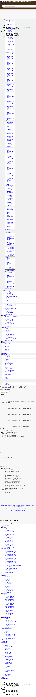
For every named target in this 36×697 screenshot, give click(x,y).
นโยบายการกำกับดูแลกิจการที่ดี (11, 474)
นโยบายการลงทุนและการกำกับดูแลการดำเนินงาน (15, 485)
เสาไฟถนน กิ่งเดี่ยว (10, 223)
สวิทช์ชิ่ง (6, 375)
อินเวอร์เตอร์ (7, 356)
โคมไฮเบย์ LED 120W (9, 586)
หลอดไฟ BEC (9, 48)
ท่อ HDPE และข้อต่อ (9, 378)
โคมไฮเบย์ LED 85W (9, 589)
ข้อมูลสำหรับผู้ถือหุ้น (6, 468)
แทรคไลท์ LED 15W (9, 659)
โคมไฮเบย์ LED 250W (9, 578)
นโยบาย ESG (7, 491)
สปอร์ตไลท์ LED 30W (9, 613)
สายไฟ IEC (7, 352)
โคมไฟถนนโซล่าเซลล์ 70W (10, 555)
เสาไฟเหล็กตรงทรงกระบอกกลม (11, 296)
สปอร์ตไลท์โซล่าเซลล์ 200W (10, 620)
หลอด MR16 (9, 31)
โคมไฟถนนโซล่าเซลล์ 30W (10, 561)
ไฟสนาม (3, 341)
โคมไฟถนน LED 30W (9, 544)
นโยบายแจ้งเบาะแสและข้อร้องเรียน (12, 482)
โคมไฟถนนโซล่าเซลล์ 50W (10, 558)
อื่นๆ (3, 358)
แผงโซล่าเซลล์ (7, 355)
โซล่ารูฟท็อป (4, 354)
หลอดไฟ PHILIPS (10, 44)
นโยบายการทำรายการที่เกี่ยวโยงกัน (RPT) (13, 481)
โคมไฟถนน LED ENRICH (10, 316)
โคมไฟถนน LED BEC (9, 320)
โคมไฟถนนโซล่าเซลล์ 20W (10, 562)
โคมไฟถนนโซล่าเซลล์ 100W (10, 552)
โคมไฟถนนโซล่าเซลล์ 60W (10, 557)
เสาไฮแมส (9, 218)
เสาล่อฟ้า (8, 227)
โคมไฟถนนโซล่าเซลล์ (9, 120)
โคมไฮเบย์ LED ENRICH (9, 304)
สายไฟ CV (7, 347)
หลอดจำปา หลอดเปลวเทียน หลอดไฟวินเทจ (10, 34)
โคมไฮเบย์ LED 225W (9, 579)
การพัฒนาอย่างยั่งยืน (6, 489)
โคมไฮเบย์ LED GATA (9, 312)
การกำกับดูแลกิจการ (6, 472)
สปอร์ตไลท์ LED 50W (9, 611)
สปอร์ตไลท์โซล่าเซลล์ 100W (10, 623)
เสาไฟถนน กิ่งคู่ (10, 222)
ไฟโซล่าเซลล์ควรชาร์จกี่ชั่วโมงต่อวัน (9, 435)
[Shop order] (5, 391)
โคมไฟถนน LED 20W (9, 545)
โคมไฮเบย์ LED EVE (9, 309)
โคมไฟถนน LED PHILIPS (10, 318)
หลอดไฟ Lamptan (10, 50)
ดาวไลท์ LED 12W (10, 248)
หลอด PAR (9, 30)
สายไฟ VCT (7, 345)
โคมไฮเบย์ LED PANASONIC (10, 308)
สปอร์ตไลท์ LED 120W (9, 607)
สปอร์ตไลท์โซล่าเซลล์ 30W (10, 625)
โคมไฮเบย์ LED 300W (9, 576)
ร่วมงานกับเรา (7, 384)
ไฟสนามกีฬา (7, 229)
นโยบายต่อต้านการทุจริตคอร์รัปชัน (12, 479)
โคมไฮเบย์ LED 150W (9, 583)
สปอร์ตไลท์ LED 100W (9, 609)
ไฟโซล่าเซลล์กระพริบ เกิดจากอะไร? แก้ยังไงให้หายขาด (13, 436)
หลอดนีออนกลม (10, 41)
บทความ (4, 379)
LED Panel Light (8, 364)
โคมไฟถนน (4, 315)
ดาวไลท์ (6, 245)
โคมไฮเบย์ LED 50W (9, 592)
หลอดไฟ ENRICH (10, 42)
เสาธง (6, 301)
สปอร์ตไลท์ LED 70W (9, 610)
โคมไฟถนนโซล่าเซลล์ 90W (10, 554)
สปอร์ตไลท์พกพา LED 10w (10, 638)
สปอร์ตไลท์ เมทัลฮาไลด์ (9, 340)
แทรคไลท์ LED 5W (10, 268)
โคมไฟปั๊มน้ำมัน (8, 362)
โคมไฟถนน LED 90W (9, 538)
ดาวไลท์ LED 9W (10, 250)
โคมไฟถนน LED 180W (9, 533)
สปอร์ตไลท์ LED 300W (9, 600)
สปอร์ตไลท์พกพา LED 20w (10, 637)
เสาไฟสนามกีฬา (10, 216)
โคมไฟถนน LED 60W (9, 541)
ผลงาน (3, 380)
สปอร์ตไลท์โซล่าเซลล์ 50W (10, 624)
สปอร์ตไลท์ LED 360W (9, 597)
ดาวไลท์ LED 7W (10, 251)
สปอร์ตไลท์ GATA (8, 335)
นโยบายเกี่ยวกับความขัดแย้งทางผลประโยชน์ (13, 478)
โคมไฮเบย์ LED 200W (9, 580)
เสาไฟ (3, 564)
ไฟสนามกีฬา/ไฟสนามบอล (10, 594)
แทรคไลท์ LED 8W (10, 265)
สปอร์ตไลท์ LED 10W (9, 616)
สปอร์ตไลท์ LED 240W (9, 603)
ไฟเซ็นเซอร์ (7, 366)
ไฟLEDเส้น (4, 353)
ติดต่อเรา (4, 381)
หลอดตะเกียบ (9, 37)
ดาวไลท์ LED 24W (10, 247)
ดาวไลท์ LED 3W (10, 255)
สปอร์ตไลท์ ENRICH (9, 328)
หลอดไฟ (2, 505)
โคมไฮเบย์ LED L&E (9, 311)
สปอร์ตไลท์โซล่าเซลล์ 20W (10, 627)
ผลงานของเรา (5, 678)
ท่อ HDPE (7, 673)
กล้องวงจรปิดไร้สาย (8, 674)
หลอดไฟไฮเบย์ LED (11, 28)
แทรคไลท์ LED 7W (10, 267)
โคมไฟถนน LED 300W (9, 528)
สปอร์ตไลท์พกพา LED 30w (10, 635)
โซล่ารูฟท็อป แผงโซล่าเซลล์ (7, 628)
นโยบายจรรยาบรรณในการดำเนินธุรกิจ (12, 475)
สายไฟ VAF (7, 349)
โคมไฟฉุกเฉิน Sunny (9, 371)
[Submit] (2, 526)
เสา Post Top (9, 208)
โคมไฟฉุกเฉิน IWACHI (9, 370)
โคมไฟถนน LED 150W (9, 534)
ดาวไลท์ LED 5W (10, 254)
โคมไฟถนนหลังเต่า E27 (9, 323)
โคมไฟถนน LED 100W (9, 537)
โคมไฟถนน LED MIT (9, 326)
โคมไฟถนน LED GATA (9, 322)
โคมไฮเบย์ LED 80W (9, 590)
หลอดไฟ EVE (9, 49)
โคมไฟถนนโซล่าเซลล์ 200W (10, 551)
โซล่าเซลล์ (16, 510)
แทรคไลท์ (7, 257)
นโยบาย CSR (7, 492)
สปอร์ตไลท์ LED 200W (9, 604)
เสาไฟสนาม (7, 230)
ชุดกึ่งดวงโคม (9, 272)
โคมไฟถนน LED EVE (9, 319)
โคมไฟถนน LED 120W (9, 535)
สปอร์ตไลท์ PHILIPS (9, 330)
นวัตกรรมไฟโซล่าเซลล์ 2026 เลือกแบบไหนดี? (11, 430)
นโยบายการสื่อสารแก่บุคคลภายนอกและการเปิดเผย (15, 486)
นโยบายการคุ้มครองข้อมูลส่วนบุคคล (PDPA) (14, 488)
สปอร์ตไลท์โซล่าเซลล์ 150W (10, 621)
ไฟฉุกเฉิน (6, 367)
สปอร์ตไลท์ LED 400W (9, 596)
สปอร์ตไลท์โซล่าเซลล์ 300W (10, 618)
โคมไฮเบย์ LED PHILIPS (9, 307)
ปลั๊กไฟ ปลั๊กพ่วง (8, 374)
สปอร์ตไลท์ (7, 147)
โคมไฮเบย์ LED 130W (9, 585)
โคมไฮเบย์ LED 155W (9, 582)
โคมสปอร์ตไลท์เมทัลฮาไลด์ (7, 639)
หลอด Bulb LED (10, 21)
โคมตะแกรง (7, 359)
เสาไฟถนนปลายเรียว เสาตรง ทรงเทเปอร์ (11, 214)
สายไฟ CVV (7, 346)
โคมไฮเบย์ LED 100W (9, 587)
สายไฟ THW (7, 343)
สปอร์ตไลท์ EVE (8, 331)
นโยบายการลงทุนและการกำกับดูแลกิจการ (13, 471)
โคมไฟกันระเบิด (8, 360)
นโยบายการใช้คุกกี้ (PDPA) (15, 523)
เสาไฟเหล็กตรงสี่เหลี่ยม (9, 294)
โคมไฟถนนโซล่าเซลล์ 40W (10, 559)
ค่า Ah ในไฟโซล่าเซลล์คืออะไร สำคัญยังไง (10, 432)
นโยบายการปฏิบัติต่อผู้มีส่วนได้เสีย (11, 476)
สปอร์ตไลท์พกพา (8, 232)
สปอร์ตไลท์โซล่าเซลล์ (9, 185)
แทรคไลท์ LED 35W (9, 656)
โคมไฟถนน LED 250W (9, 530)
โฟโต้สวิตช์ (7, 377)
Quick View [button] (2, 452)
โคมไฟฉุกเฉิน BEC (8, 368)
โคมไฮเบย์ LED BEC (9, 305)
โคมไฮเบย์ (7, 52)
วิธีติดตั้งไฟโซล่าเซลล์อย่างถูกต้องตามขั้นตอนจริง (12, 433)
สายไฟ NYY (7, 350)
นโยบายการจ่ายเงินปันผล (10, 469)
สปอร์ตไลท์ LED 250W (9, 602)
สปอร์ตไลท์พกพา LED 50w (10, 634)
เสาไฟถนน (7, 206)
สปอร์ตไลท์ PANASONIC (10, 334)
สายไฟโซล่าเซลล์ (8, 373)
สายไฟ (3, 342)
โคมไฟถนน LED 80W (9, 540)
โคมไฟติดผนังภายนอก (9, 363)
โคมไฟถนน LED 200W (9, 531)
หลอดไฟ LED (7, 20)
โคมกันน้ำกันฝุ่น (8, 288)
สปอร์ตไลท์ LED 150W (9, 606)
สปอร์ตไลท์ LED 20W (9, 614)
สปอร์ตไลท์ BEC (8, 333)
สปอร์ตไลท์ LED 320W (9, 599)
